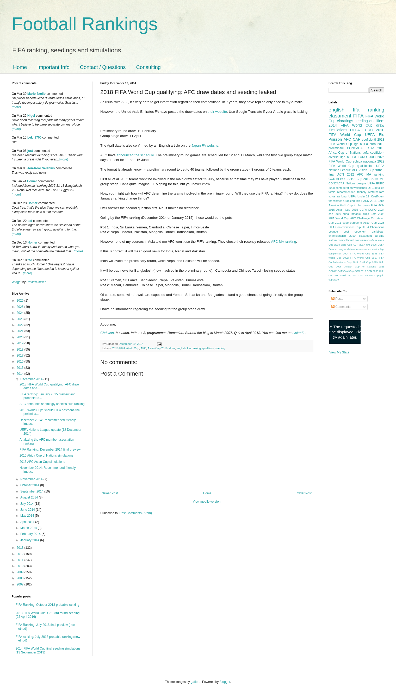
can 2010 (335, 213)
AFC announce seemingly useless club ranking (52, 404)
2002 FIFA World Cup (356, 257)
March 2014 (29, 528)
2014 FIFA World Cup (350, 125)
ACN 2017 (359, 244)
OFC (371, 187)
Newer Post (110, 493)
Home (20, 67)
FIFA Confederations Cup (345, 227)
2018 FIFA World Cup (125, 348)
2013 (20, 548)
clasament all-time (371, 235)
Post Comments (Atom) (135, 513)
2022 (20, 325)
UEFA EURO (361, 130)
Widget (17, 282)
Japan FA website (204, 145)
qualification (365, 166)
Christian (107, 333)
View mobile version (207, 501)
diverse (334, 157)
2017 (20, 355)
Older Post (304, 493)
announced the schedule (135, 155)
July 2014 (27, 504)
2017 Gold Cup (362, 262)
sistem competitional (341, 240)
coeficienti (369, 139)
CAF (356, 139)
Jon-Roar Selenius (41, 168)
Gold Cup (346, 205)
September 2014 (32, 491)
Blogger (225, 682)
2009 (20, 572)
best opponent (355, 231)
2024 (20, 313)
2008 (20, 578)
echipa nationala (364, 161)
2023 (20, 319)
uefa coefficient (373, 152)
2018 (20, 349)
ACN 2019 (360, 271)
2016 (20, 361)
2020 (20, 337)
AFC (143, 348)
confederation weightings (351, 187)
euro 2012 (376, 144)
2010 (20, 566)
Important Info (53, 67)
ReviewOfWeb (36, 282)
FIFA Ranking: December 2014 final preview (50, 449)
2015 (20, 368)
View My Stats (339, 352)
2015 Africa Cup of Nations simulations (46, 455)
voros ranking (337, 196)
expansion (374, 249)
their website (217, 112)
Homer (32, 181)
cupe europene (352, 222)
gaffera (195, 682)
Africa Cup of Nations (345, 152)
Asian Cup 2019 (157, 348)
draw (172, 348)
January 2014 (30, 540)
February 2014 (30, 534)
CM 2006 (371, 244)
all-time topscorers (357, 249)
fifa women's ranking (342, 200)
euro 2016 (376, 148)
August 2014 (29, 497)
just (30, 151)
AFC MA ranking (283, 242)
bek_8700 (34, 137)
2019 (20, 343)
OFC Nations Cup (368, 275)
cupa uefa (369, 213)
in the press (362, 205)
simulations (338, 130)
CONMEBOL (337, 179)
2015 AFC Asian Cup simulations (42, 462)
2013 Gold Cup (343, 244)
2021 (20, 331)
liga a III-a (348, 157)
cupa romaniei (352, 213)
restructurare (376, 192)
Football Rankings (85, 24)
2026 (20, 300)
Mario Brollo (36, 94)
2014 (20, 374)
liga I (359, 200)
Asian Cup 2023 (373, 222)
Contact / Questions (103, 67)
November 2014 (32, 479)
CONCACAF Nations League (347, 183)
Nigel (31, 115)
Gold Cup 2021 (349, 275)
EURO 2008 (366, 157)
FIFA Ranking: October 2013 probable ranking (47, 605)
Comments (340, 307)
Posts (337, 299)
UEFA (370, 135)
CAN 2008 (372, 271)
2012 (20, 554)
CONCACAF (355, 148)
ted (30, 221)
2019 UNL (377, 178)
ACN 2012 (345, 174)
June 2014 (28, 510)
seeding (220, 348)
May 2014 (27, 516)
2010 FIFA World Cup (356, 132)
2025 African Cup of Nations (356, 266)
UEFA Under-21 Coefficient (366, 196)
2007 (20, 584)
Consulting (148, 67)
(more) (16, 107)
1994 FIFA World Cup (356, 253)
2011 (20, 560)
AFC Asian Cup (363, 170)
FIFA (374, 205)
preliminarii (336, 148)
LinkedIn (298, 333)
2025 (20, 307)
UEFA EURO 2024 (372, 209)
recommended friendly (352, 192)
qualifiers (208, 348)
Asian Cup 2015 (347, 209)
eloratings (345, 121)
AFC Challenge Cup (363, 218)
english (181, 348)
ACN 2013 (369, 200)
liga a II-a (361, 144)
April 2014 (27, 522)
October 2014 (30, 485)
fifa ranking (194, 348)
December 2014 (32, 379)
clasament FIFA (346, 116)
